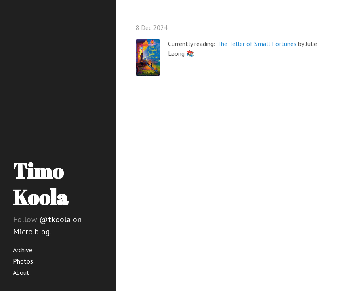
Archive (22, 250)
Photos (23, 261)
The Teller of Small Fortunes (256, 44)
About (21, 272)
